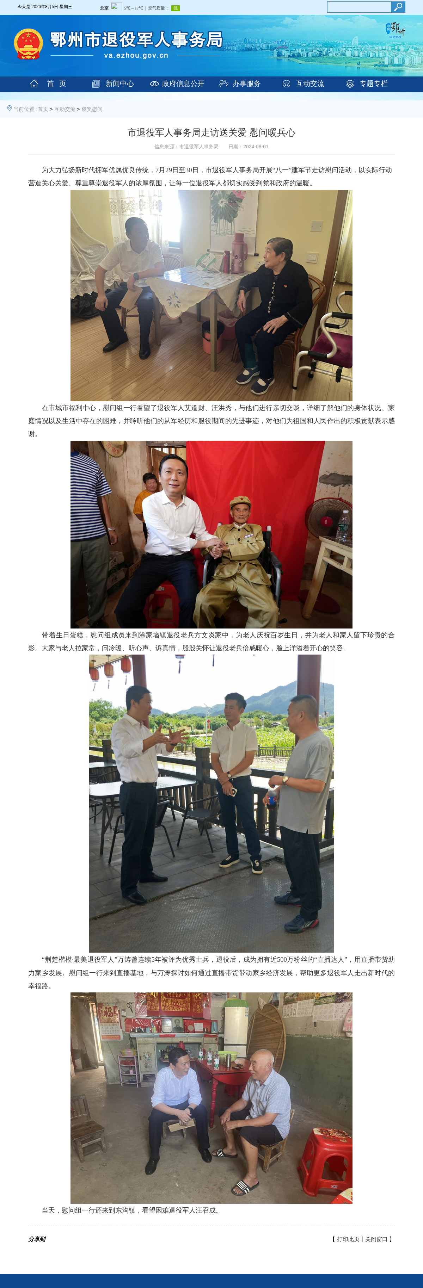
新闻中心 (120, 83)
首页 (43, 109)
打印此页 (348, 1239)
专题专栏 (374, 83)
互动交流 (310, 83)
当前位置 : (25, 109)
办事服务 (247, 83)
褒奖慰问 (92, 109)
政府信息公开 (183, 83)
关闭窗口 (376, 1239)
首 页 (56, 83)
